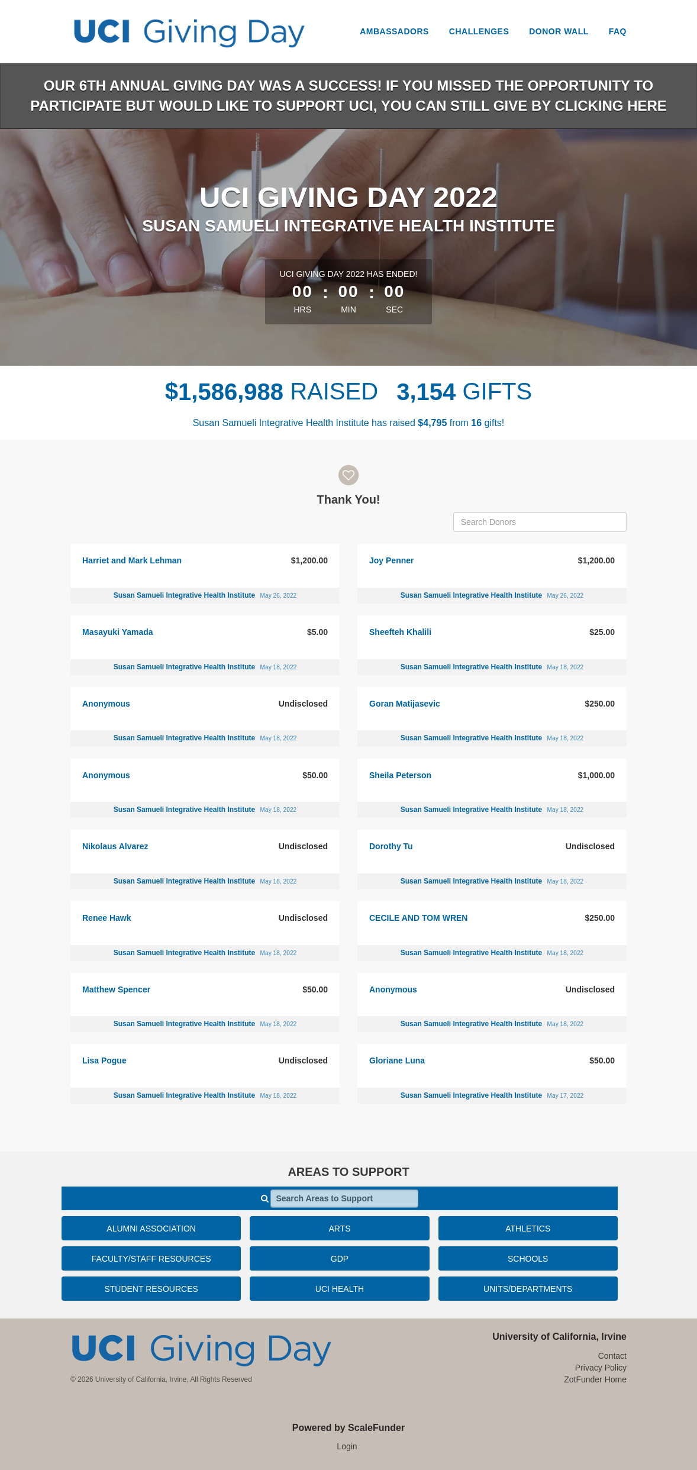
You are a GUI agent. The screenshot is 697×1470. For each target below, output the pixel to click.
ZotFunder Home (595, 1379)
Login (347, 1446)
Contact (612, 1356)
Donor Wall (559, 31)
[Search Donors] (540, 522)
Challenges (479, 31)
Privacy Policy (601, 1367)
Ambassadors (394, 31)
